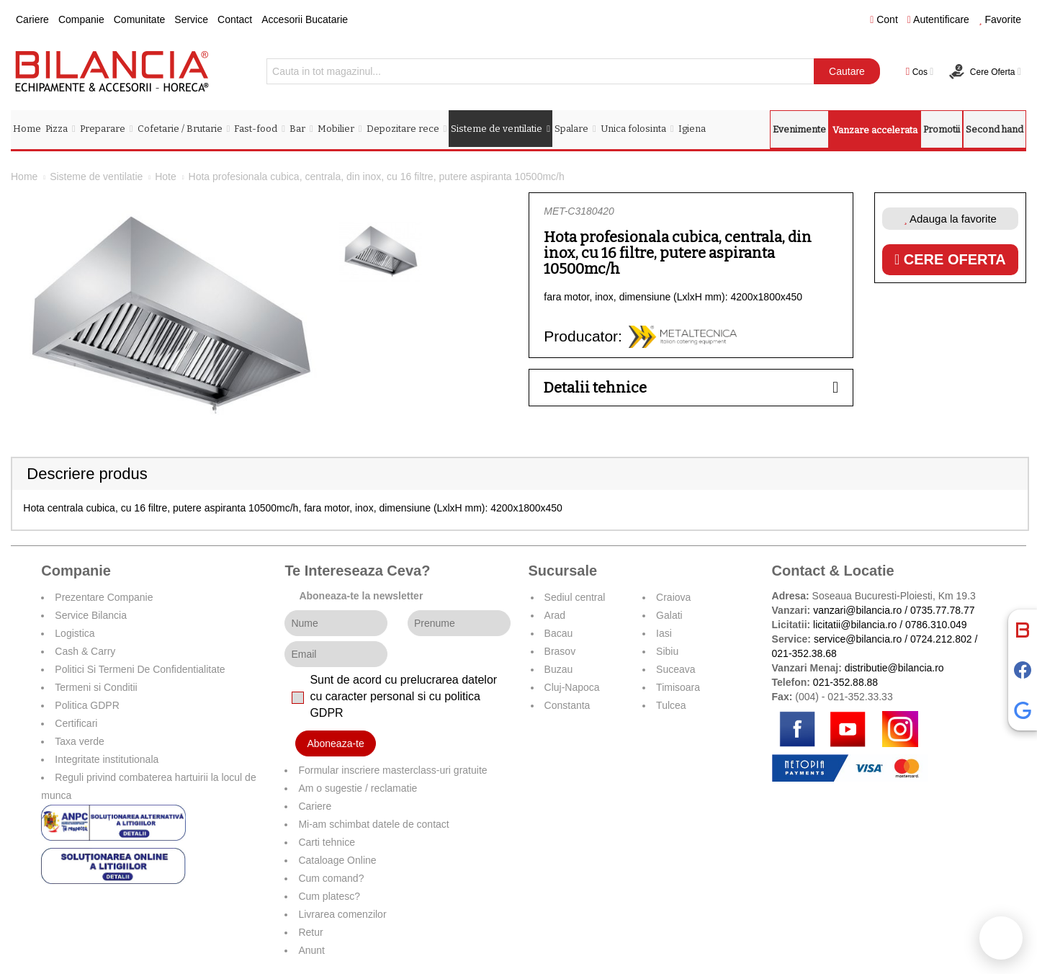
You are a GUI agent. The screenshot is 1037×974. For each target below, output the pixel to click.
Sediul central (575, 597)
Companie (81, 19)
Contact (234, 19)
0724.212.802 (941, 639)
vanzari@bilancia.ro (857, 610)
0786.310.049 (936, 624)
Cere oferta (950, 259)
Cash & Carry (85, 651)
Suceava (675, 669)
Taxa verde (79, 741)
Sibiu (667, 651)
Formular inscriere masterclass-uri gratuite (392, 770)
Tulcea (671, 705)
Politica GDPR (87, 705)
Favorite (1000, 19)
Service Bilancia (91, 615)
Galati (669, 615)
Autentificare (938, 19)
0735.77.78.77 (942, 610)
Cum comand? (331, 878)
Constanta (567, 705)
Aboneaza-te (335, 743)
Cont (884, 19)
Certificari (76, 723)
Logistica (74, 633)
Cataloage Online (337, 860)
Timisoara (678, 687)
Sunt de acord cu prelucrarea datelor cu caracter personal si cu (403, 696)
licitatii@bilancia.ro (855, 624)
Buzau (558, 669)
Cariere (32, 19)
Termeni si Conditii (96, 687)
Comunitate (140, 19)
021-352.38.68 (804, 653)
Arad (555, 615)
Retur (310, 932)
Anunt (311, 950)
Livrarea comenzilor (342, 914)
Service (191, 19)
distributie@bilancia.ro (893, 668)
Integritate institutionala (106, 759)
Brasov (560, 651)
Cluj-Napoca (572, 687)
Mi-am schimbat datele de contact (373, 824)
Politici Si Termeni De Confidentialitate (140, 669)
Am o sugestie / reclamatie (357, 788)
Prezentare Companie (104, 597)
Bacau (558, 633)
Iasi (664, 633)
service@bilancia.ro (858, 639)
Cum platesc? (329, 896)
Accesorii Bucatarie (304, 19)
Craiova (673, 597)
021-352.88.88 (845, 682)
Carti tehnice (326, 842)
